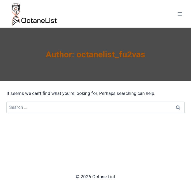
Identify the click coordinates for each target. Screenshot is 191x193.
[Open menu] (180, 14)
